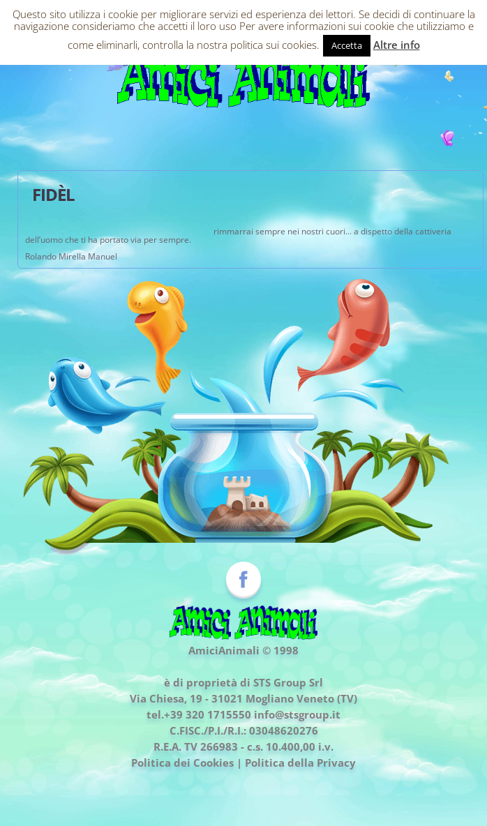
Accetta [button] (346, 45)
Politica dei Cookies (182, 762)
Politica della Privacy (300, 762)
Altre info (396, 45)
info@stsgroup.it (297, 714)
